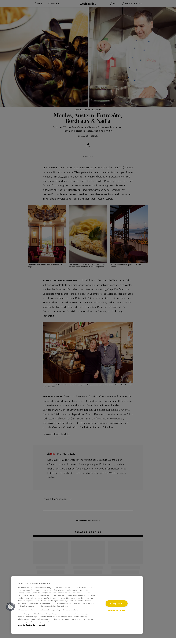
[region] (77, 605)
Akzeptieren (116, 603)
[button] (10, 606)
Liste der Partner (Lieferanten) (31, 625)
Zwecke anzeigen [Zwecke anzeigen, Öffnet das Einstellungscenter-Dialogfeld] (117, 610)
